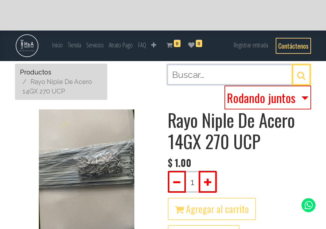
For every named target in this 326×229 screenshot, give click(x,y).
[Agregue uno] (208, 182)
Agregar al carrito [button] (212, 209)
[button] (154, 45)
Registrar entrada (250, 45)
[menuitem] (57, 45)
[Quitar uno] (177, 182)
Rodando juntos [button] (262, 98)
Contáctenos (293, 46)
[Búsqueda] (301, 75)
